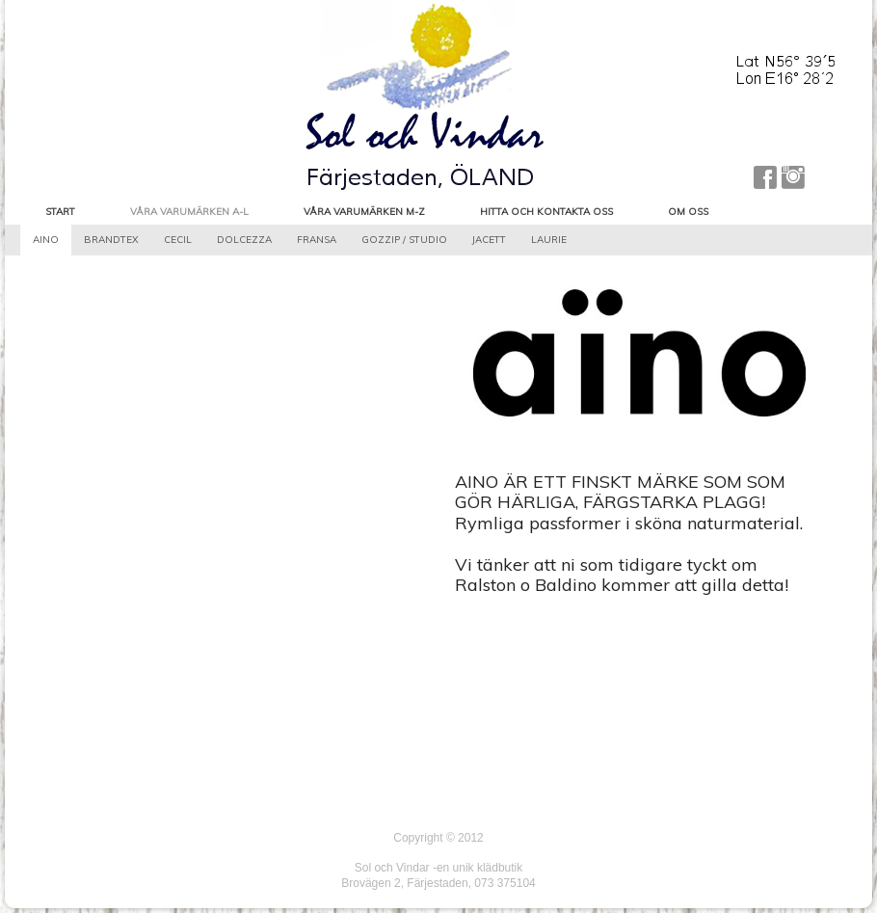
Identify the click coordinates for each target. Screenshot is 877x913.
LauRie (549, 239)
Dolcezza (244, 239)
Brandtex (111, 239)
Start (60, 211)
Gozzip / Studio (404, 239)
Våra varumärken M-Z (364, 211)
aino (46, 239)
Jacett (489, 239)
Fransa (316, 239)
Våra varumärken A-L (189, 211)
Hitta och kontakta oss (546, 211)
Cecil (178, 239)
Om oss (688, 211)
